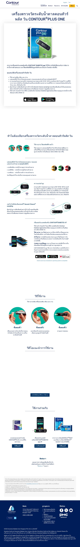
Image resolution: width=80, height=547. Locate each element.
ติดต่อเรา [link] (40, 466)
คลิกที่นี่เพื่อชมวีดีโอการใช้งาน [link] (40, 395)
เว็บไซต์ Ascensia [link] (48, 516)
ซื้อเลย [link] (72, 5)
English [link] (65, 2)
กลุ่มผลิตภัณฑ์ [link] (44, 5)
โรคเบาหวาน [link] (57, 5)
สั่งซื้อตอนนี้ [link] (17, 446)
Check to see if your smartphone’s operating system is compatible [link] (52, 260)
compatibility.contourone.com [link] (32, 483)
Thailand (12, 518)
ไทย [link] (69, 2)
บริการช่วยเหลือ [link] (64, 5)
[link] (12, 3)
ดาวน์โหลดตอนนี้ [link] (39, 446)
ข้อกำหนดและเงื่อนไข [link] (49, 509)
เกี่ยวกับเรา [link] (50, 5)
